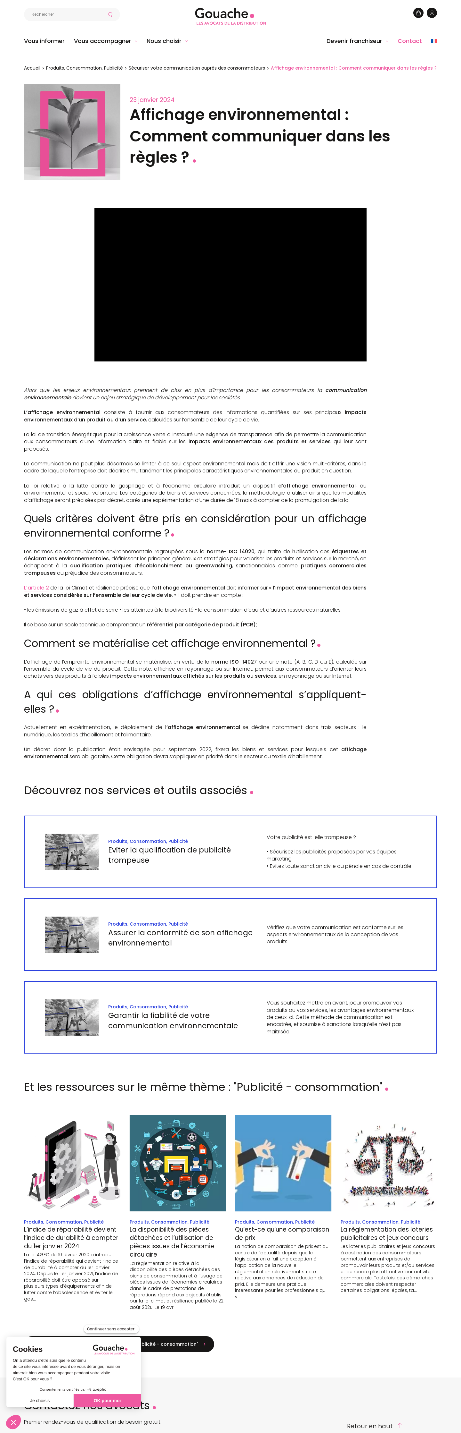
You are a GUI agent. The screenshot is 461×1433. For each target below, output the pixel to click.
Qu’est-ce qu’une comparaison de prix (282, 1233)
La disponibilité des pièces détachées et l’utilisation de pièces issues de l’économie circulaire (172, 1242)
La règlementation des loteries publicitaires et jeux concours (387, 1233)
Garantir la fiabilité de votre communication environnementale (174, 1020)
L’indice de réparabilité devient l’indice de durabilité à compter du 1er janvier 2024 (71, 1238)
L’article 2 (36, 587)
